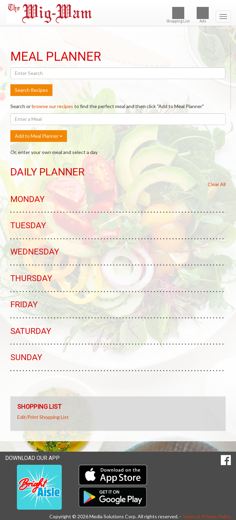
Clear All (217, 184)
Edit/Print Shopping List (43, 417)
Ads (203, 15)
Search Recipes (31, 90)
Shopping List (178, 15)
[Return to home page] (118, 13)
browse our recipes (52, 106)
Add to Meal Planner (38, 136)
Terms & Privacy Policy (206, 516)
